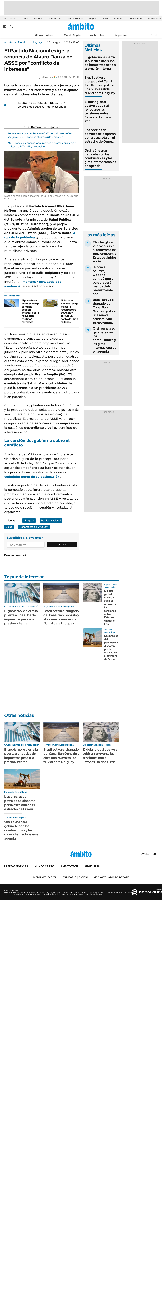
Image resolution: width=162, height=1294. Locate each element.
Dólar (25, 18)
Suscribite (62, 545)
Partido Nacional (51, 520)
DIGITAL (45, 877)
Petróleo (38, 18)
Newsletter (154, 35)
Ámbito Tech (97, 35)
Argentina (121, 35)
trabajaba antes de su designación (31, 477)
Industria (118, 18)
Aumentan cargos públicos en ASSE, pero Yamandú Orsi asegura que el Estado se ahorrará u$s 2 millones (40, 135)
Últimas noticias (44, 35)
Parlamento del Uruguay (34, 527)
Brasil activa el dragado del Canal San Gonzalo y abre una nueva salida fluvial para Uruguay (100, 85)
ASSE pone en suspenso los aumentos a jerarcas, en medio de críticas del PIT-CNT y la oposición (43, 144)
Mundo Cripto (72, 35)
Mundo (22, 42)
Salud (9, 527)
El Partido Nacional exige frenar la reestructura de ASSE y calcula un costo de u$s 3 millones (69, 311)
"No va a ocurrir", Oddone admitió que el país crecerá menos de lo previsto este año (103, 280)
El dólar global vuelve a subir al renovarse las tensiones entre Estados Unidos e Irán (98, 111)
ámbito (8, 42)
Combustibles (135, 18)
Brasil (105, 18)
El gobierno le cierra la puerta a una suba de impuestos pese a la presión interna (100, 63)
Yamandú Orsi (55, 18)
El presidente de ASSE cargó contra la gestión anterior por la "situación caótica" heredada (30, 311)
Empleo (92, 18)
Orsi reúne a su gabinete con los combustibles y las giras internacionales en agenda (100, 158)
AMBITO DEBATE (111, 877)
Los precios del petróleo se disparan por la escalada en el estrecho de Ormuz (100, 136)
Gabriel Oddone (75, 18)
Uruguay (37, 42)
